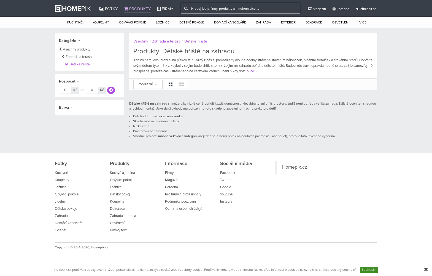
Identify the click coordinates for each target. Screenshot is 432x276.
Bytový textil (119, 230)
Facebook (227, 173)
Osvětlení (340, 22)
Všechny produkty (76, 49)
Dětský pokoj (120, 194)
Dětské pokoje (191, 22)
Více (362, 22)
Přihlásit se (366, 9)
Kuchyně (75, 22)
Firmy (165, 9)
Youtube (226, 194)
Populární (147, 84)
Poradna (341, 9)
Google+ (226, 187)
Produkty (137, 9)
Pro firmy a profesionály (183, 194)
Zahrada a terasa (79, 57)
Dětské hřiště (79, 64)
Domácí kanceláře (230, 22)
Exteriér (288, 22)
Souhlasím (369, 270)
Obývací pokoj (121, 180)
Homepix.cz (294, 167)
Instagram (228, 201)
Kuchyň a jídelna (122, 173)
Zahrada (263, 22)
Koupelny (101, 22)
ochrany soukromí (343, 270)
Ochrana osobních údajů (183, 209)
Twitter (225, 180)
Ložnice (162, 22)
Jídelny (60, 201)
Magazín (317, 9)
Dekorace (314, 22)
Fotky (108, 9)
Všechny (140, 41)
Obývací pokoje (132, 22)
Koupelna (117, 201)
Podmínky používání (180, 201)
